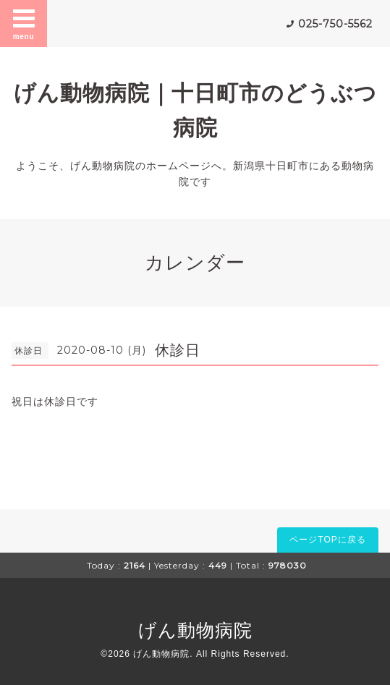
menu (24, 23)
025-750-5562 (335, 23)
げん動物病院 (195, 630)
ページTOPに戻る (327, 540)
